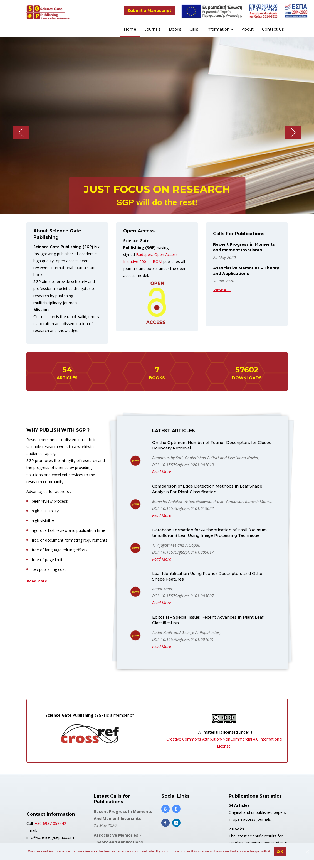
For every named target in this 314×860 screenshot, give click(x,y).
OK (279, 851)
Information (219, 29)
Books (175, 29)
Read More (37, 581)
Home (130, 29)
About (248, 29)
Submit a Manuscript (149, 10)
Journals (152, 29)
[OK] (307, 851)
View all (222, 290)
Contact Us (273, 29)
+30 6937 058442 (50, 823)
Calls (193, 29)
